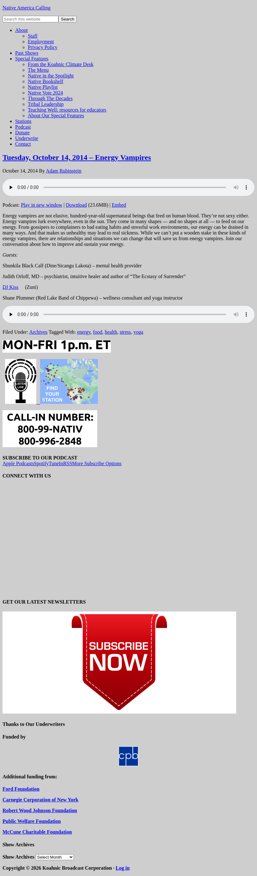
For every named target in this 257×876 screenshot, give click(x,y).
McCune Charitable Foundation (37, 832)
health (111, 332)
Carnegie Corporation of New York (40, 799)
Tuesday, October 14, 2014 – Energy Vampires (77, 157)
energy (83, 332)
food (97, 332)
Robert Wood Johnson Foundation (40, 810)
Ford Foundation (21, 789)
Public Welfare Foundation (32, 821)
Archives (38, 332)
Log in (122, 868)
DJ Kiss (10, 287)
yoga (138, 332)
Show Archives (18, 857)
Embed (119, 205)
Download (76, 205)
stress (125, 332)
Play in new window (41, 205)
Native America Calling (27, 7)
